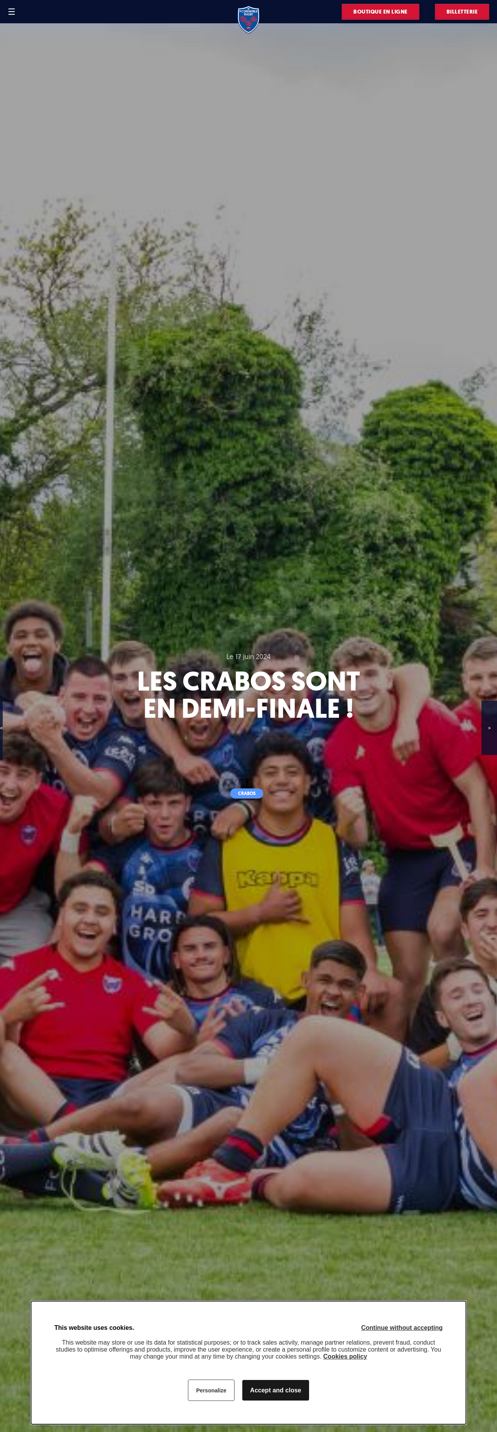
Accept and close (275, 1390)
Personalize (211, 1390)
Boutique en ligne (380, 12)
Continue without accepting (402, 1327)
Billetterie (462, 12)
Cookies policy (345, 1356)
